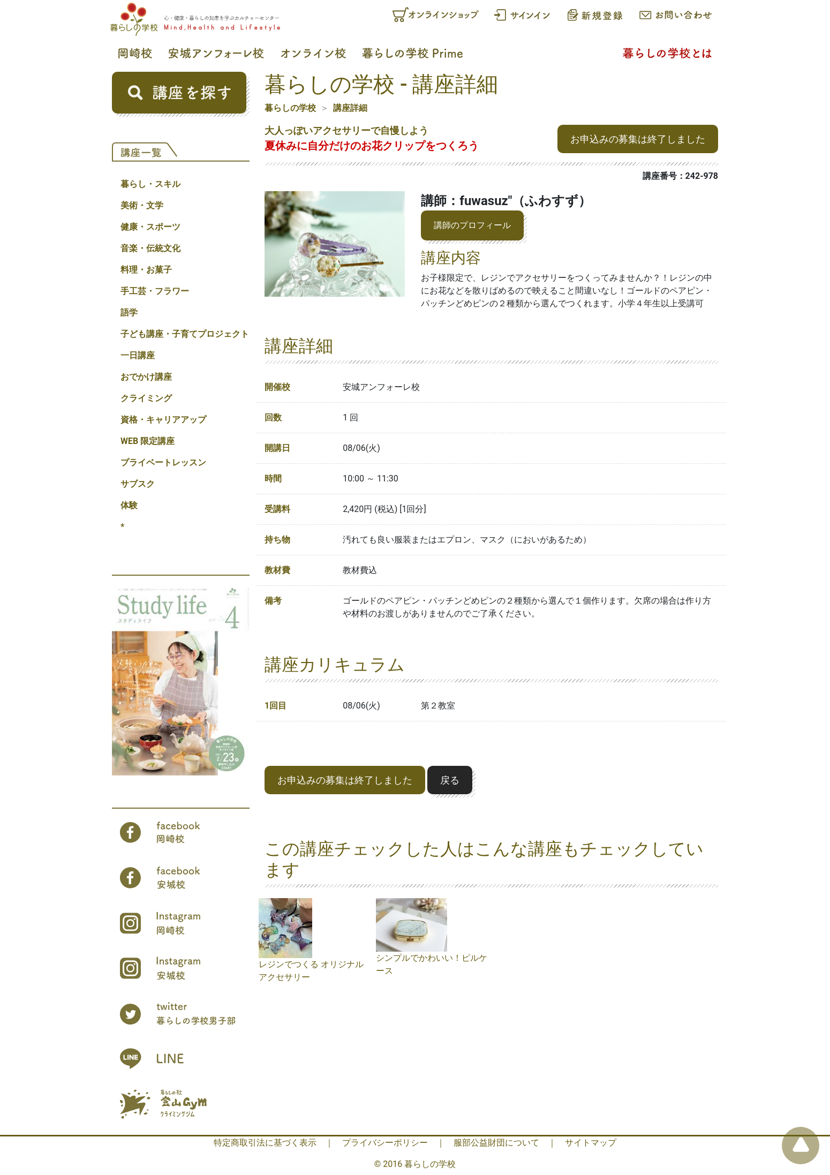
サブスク (137, 484)
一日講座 (137, 355)
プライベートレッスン (163, 462)
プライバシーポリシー (385, 1143)
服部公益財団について (496, 1143)
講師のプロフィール (472, 225)
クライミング (146, 398)
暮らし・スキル (150, 184)
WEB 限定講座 (147, 441)
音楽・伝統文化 (150, 248)
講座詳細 (350, 108)
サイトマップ (590, 1143)
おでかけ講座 (146, 377)
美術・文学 (141, 205)
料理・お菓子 (146, 270)
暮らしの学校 (290, 108)
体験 (129, 505)
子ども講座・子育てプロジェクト (184, 334)
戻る (449, 780)
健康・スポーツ (150, 227)
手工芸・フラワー (154, 291)
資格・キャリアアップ (163, 420)
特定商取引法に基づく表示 (265, 1143)
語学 (129, 312)
